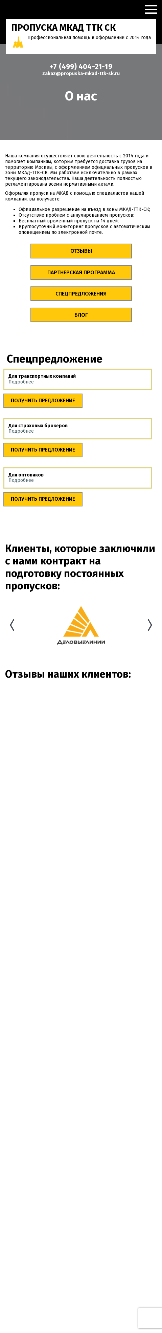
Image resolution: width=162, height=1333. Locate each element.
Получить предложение (43, 401)
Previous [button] (12, 625)
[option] (81, 625)
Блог (81, 315)
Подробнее (21, 382)
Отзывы (81, 251)
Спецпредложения (81, 293)
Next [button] (150, 625)
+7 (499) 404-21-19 (81, 66)
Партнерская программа (81, 272)
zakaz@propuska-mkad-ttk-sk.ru (81, 73)
